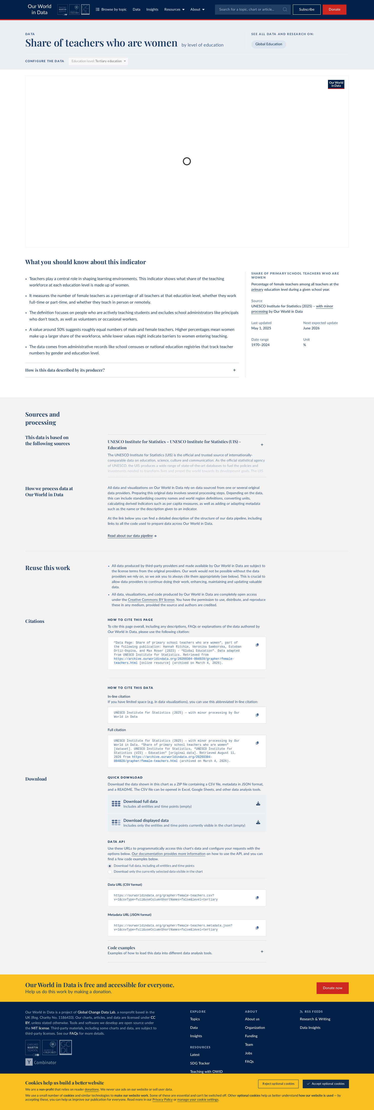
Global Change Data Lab (96, 1021)
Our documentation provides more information (169, 861)
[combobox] (253, 10)
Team (249, 1054)
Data (136, 9)
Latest (195, 1064)
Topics (195, 1028)
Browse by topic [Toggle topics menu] (111, 9)
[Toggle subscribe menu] (307, 10)
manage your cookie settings (197, 1102)
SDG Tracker (200, 1072)
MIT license (40, 1037)
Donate (334, 9)
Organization (255, 1037)
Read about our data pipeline (132, 536)
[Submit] (285, 9)
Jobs (248, 1062)
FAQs (74, 1043)
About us (252, 1028)
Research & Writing (315, 1028)
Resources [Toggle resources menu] (174, 9)
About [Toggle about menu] (197, 9)
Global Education (268, 44)
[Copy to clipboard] (252, 645)
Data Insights (310, 1037)
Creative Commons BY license (151, 600)
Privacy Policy (162, 1102)
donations (92, 1092)
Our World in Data (39, 9)
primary (257, 289)
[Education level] (98, 61)
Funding (251, 1045)
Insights (152, 9)
